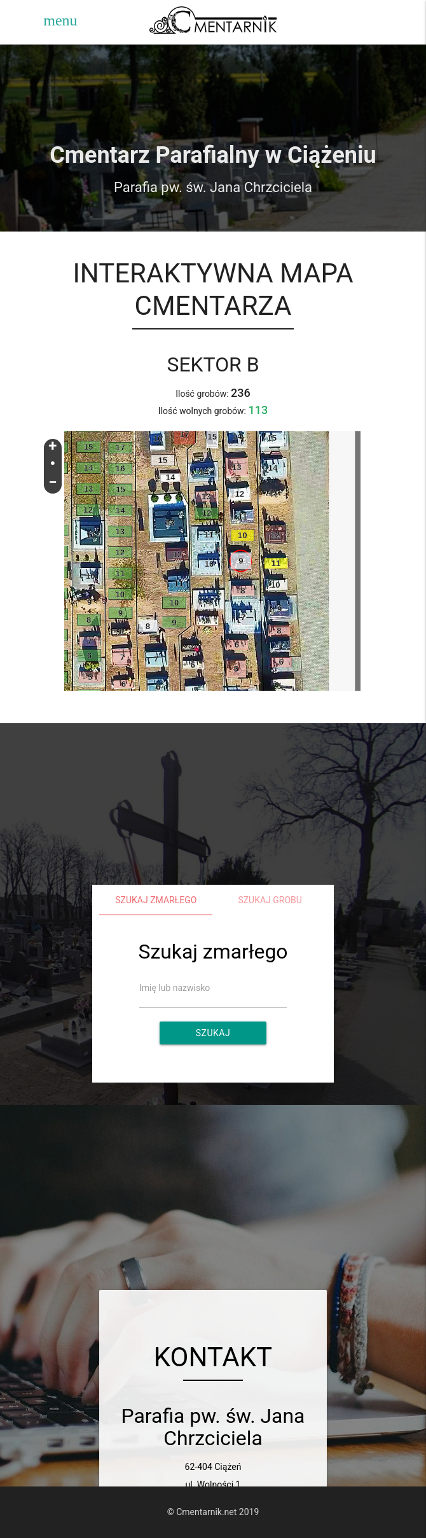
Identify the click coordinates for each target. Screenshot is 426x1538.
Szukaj (213, 1033)
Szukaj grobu (270, 900)
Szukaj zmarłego (155, 900)
